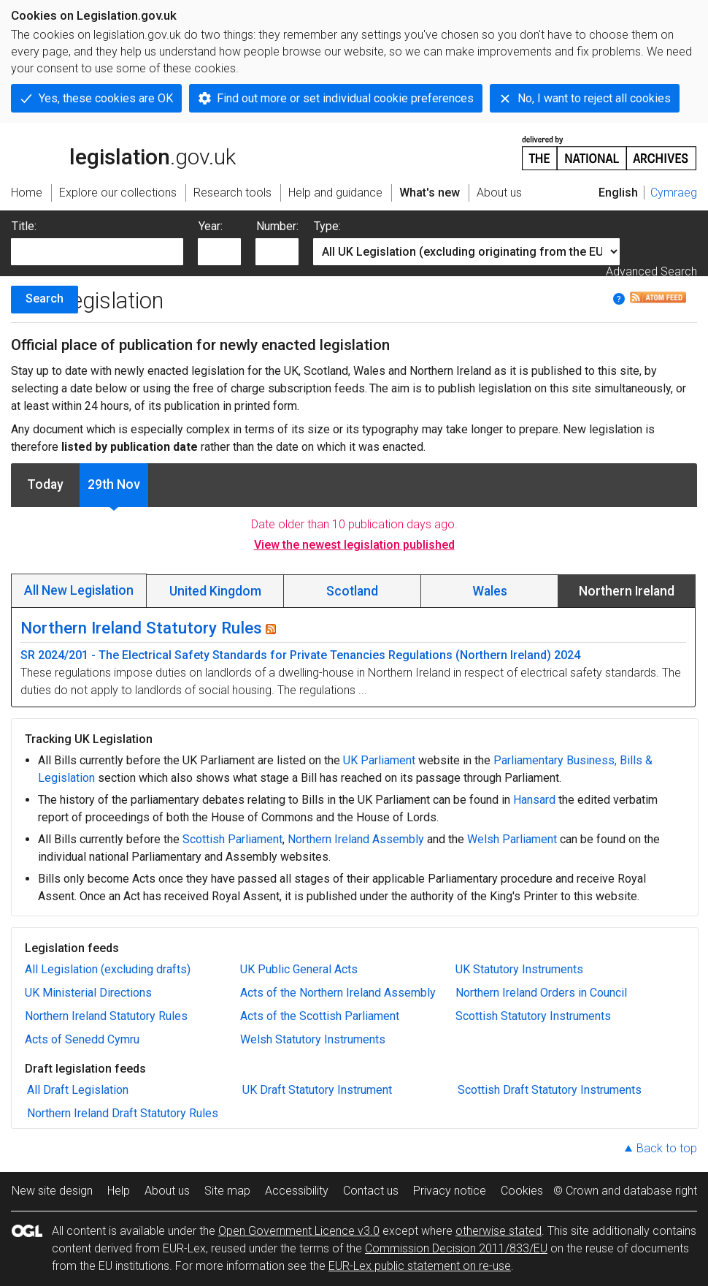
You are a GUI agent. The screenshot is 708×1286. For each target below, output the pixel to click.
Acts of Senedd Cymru (82, 1039)
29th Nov (114, 484)
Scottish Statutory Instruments (533, 1016)
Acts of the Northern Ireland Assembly (338, 993)
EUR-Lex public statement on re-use (419, 1266)
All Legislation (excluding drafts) (108, 969)
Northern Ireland (626, 591)
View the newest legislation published (354, 545)
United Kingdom (215, 591)
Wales (489, 591)
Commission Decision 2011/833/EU (456, 1248)
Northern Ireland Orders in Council (541, 993)
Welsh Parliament (512, 839)
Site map (227, 1191)
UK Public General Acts (299, 969)
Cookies (522, 1191)
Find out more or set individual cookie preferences (345, 98)
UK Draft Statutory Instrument (317, 1090)
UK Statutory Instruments (519, 969)
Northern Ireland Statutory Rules (141, 627)
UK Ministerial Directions (88, 993)
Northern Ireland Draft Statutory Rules (122, 1113)
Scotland (352, 591)
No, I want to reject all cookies (594, 98)
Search (45, 298)
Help (118, 1191)
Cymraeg (673, 192)
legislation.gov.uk (123, 152)
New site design (52, 1191)
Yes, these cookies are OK (106, 98)
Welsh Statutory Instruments (312, 1039)
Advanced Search (651, 271)
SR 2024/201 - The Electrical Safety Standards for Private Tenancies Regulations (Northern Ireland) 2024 (300, 655)
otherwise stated (498, 1231)
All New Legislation (79, 590)
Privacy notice (449, 1191)
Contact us (371, 1191)
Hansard (534, 800)
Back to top (666, 1148)
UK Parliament (379, 760)
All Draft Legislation (77, 1090)
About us (167, 1191)
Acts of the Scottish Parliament (319, 1016)
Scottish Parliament (232, 839)
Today (45, 484)
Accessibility (296, 1191)
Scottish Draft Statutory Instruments (550, 1090)
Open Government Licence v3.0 (299, 1231)
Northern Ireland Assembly (356, 839)
